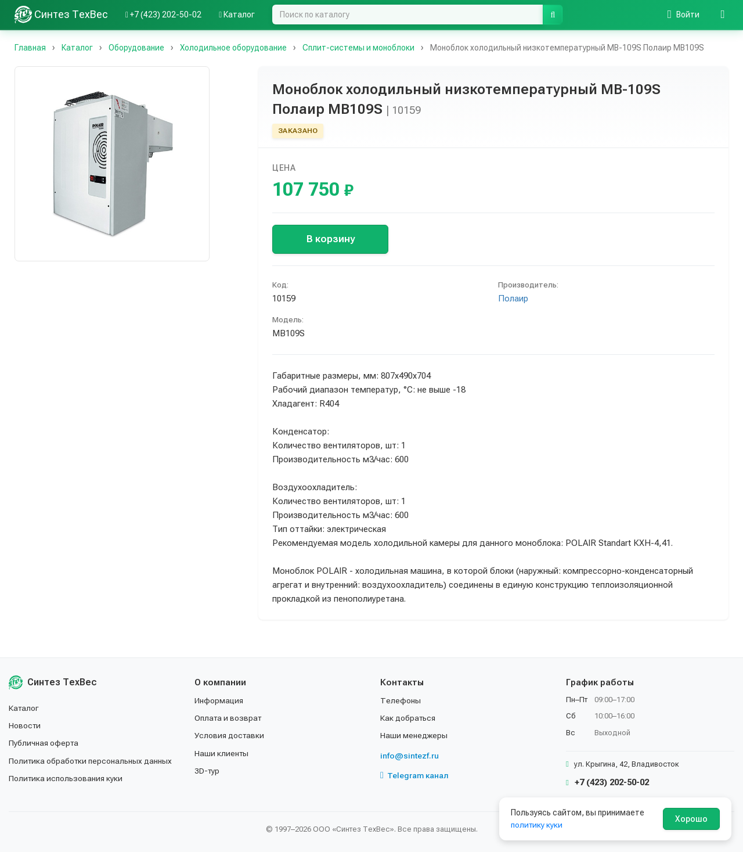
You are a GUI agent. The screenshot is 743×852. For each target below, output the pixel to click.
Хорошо (691, 819)
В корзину (330, 239)
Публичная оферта (44, 742)
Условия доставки (230, 735)
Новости (25, 725)
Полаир (513, 298)
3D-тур (207, 770)
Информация (219, 700)
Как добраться (408, 717)
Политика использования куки (66, 778)
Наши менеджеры (414, 735)
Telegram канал (414, 775)
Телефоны (400, 700)
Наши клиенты (222, 753)
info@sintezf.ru (409, 755)
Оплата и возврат (229, 717)
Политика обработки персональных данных (91, 760)
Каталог (24, 708)
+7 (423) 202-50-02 (607, 782)
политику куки (537, 824)
